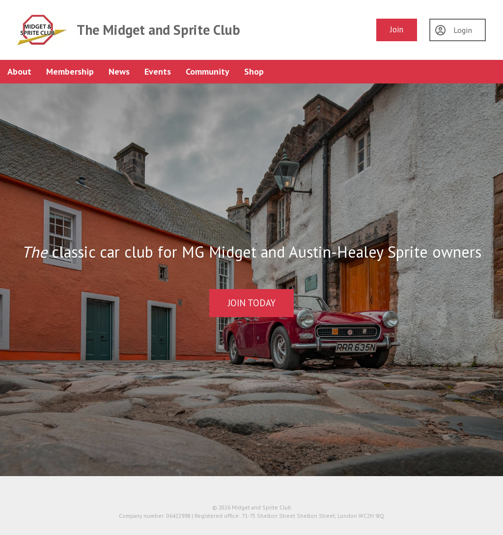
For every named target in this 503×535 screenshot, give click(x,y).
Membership (70, 71)
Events (157, 71)
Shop (254, 71)
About (19, 71)
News (119, 71)
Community (207, 71)
